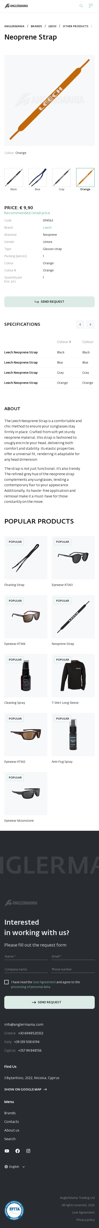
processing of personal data (30, 987)
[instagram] (28, 1151)
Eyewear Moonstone (19, 820)
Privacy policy (85, 1220)
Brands (36, 26)
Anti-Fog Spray (62, 761)
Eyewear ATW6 (15, 644)
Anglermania (14, 26)
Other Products (75, 26)
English (11, 1166)
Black (13, 189)
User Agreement (44, 982)
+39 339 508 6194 (22, 1042)
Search (9, 1139)
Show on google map (25, 1089)
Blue (37, 189)
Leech (52, 26)
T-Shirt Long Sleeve (65, 702)
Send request (49, 301)
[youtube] (6, 1151)
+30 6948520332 (23, 1033)
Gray (61, 189)
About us (11, 1130)
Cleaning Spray (14, 702)
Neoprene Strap (63, 644)
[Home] (16, 6)
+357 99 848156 (23, 1050)
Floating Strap (14, 585)
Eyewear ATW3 (62, 585)
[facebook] (17, 1151)
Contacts (11, 1122)
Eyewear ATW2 (14, 761)
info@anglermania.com (23, 1025)
